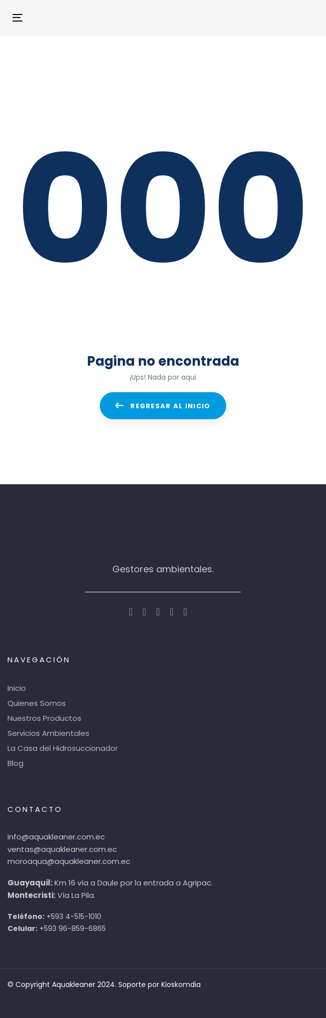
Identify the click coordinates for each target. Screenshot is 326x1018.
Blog (15, 763)
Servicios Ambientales (48, 733)
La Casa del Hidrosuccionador (62, 748)
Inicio (16, 688)
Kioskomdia (181, 984)
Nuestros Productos (44, 718)
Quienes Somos (36, 703)
